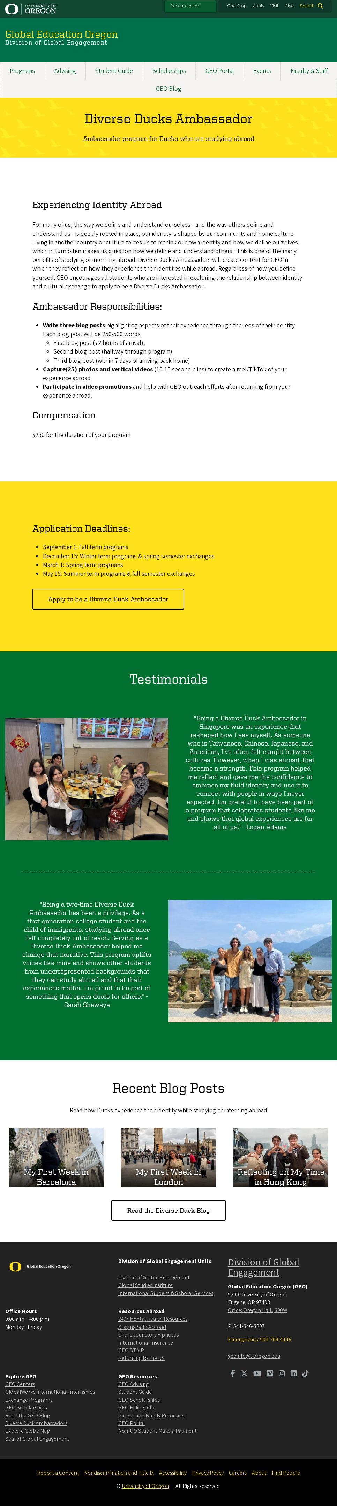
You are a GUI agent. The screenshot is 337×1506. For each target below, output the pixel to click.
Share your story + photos (148, 1335)
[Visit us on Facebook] (233, 1374)
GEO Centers (20, 1384)
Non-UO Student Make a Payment (157, 1431)
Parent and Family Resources (151, 1416)
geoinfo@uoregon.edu (254, 1356)
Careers (238, 1473)
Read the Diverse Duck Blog (168, 1210)
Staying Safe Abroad (142, 1327)
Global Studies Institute (145, 1285)
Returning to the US (141, 1358)
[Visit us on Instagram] (282, 1374)
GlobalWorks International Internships (50, 1392)
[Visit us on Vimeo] (270, 1374)
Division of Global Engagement (154, 1277)
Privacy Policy (208, 1473)
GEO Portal (219, 71)
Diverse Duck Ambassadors (36, 1423)
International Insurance (145, 1343)
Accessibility (173, 1473)
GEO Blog (168, 88)
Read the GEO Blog (27, 1416)
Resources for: (185, 5)
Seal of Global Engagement (37, 1439)
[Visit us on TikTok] (306, 1374)
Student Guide (114, 71)
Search (307, 5)
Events (262, 71)
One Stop (237, 5)
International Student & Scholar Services (165, 1293)
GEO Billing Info (136, 1408)
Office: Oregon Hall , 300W (257, 1310)
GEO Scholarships (26, 1408)
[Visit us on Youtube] (257, 1374)
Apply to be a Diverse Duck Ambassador (108, 599)
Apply (258, 5)
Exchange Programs (28, 1400)
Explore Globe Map (27, 1431)
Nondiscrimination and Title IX (119, 1473)
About (259, 1473)
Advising (65, 71)
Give (289, 5)
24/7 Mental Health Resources (152, 1319)
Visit (274, 5)
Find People (286, 1473)
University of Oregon (145, 1486)
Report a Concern (58, 1473)
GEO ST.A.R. (131, 1350)
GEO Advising (133, 1384)
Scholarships (169, 71)
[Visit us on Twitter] (244, 1374)
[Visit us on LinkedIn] (294, 1374)
